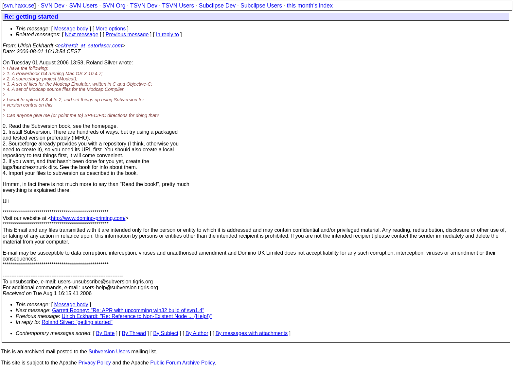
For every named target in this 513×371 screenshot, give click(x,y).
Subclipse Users (261, 5)
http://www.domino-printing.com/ (88, 218)
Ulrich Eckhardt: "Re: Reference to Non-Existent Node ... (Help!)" (137, 316)
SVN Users (83, 5)
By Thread (134, 333)
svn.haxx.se (19, 5)
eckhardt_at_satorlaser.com (90, 45)
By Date (105, 333)
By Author (197, 333)
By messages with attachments (252, 333)
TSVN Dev (143, 5)
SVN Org (113, 5)
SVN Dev (52, 5)
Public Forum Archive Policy (182, 362)
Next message (81, 34)
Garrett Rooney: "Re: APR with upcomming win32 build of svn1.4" (128, 310)
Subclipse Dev (217, 5)
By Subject (165, 333)
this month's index (310, 5)
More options (111, 28)
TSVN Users (178, 5)
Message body (71, 28)
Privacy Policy (94, 362)
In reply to (167, 34)
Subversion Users (109, 351)
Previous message (127, 34)
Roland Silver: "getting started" (77, 322)
